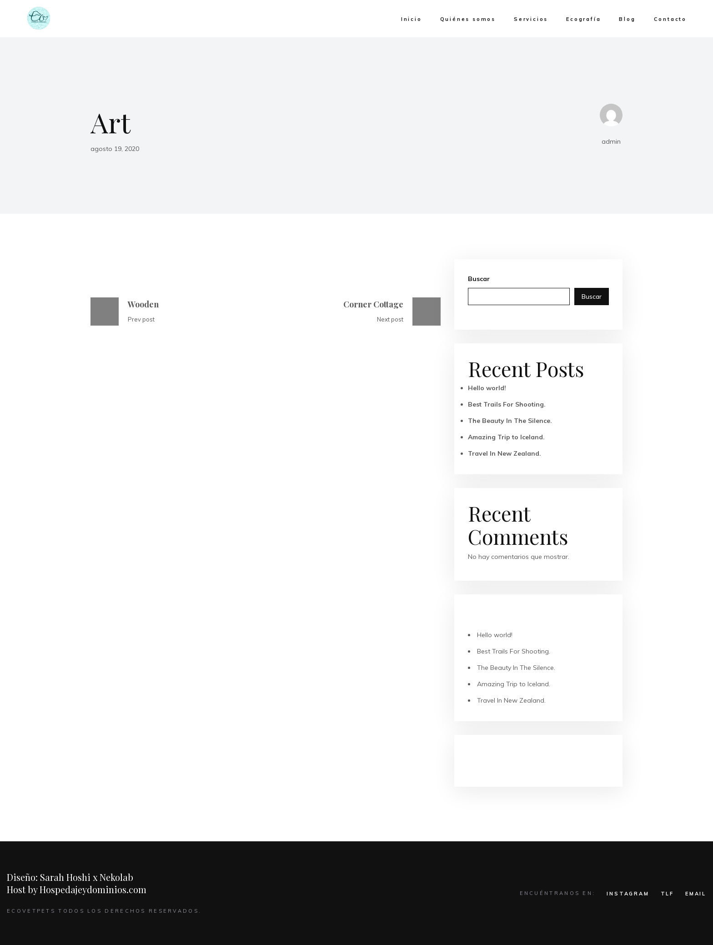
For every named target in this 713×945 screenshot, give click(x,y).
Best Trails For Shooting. (507, 404)
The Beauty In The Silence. (510, 421)
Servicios (531, 19)
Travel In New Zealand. (504, 453)
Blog (627, 19)
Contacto (670, 19)
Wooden (143, 304)
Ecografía (583, 19)
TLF (667, 893)
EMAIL (695, 893)
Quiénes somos (468, 19)
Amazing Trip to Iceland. (506, 437)
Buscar (479, 279)
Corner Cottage (373, 304)
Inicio (411, 19)
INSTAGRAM (628, 893)
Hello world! (487, 388)
